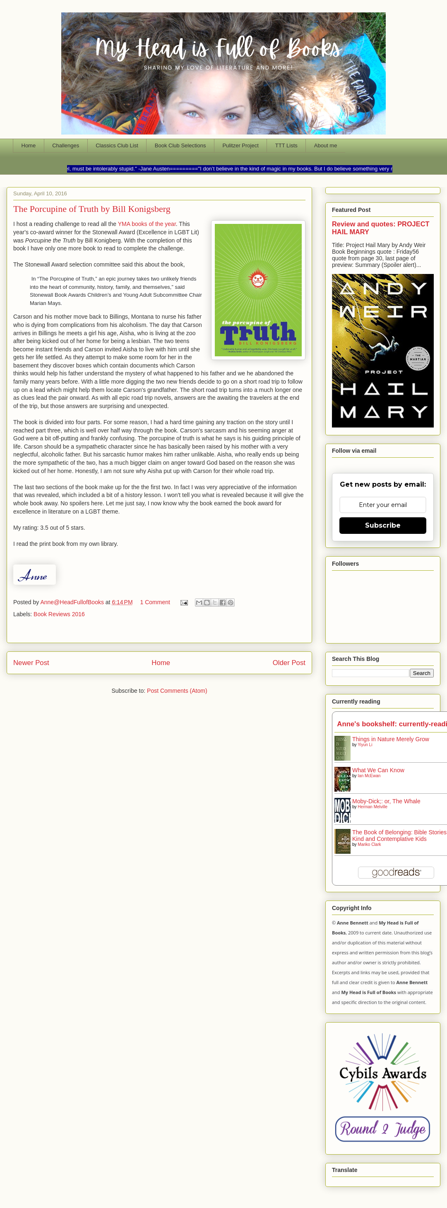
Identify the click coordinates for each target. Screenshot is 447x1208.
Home (29, 145)
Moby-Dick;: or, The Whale (386, 801)
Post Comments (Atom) (177, 690)
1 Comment (155, 602)
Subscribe (383, 525)
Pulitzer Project (240, 145)
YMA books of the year (147, 224)
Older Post (289, 663)
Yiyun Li (365, 744)
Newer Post (31, 663)
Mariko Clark (369, 844)
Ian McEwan (369, 775)
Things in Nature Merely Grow (390, 739)
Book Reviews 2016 (59, 614)
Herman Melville (372, 807)
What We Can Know (378, 770)
